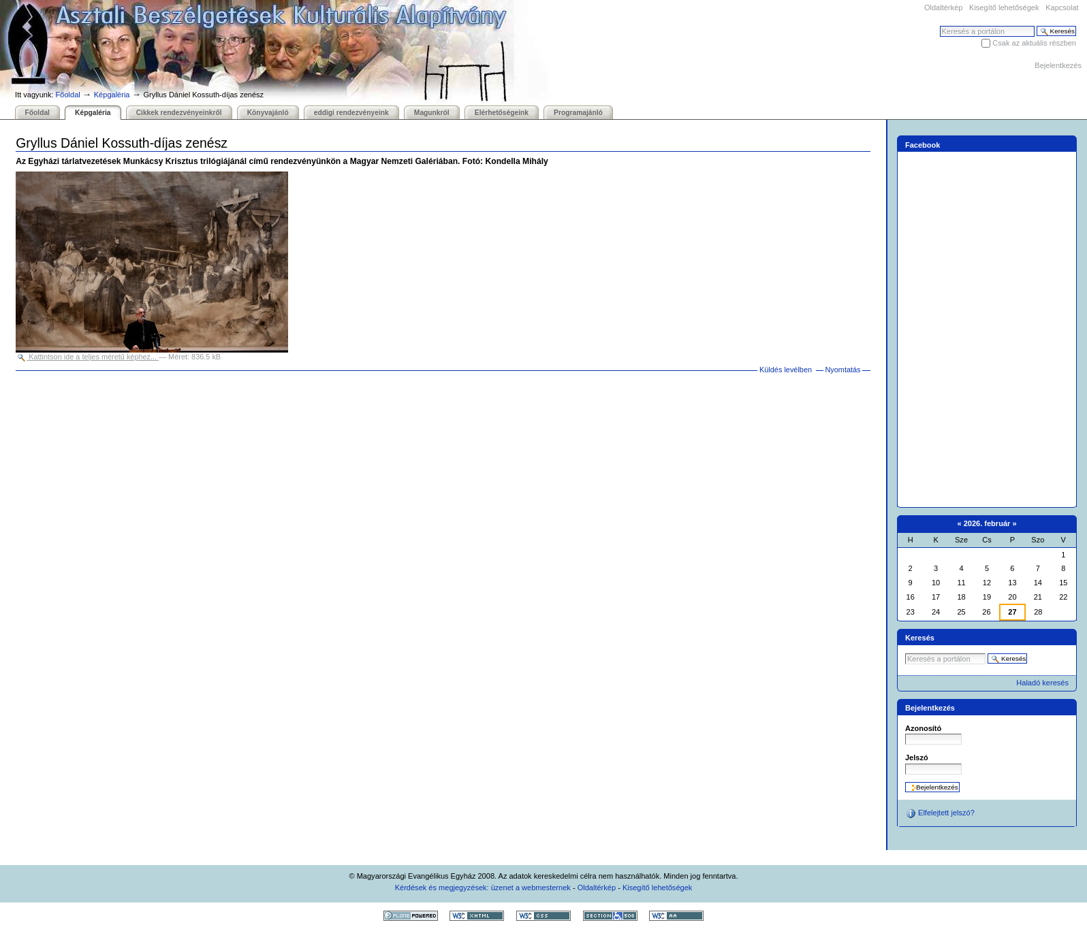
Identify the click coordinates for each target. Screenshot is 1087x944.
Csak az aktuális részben (1034, 43)
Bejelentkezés (1058, 65)
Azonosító (923, 728)
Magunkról (432, 112)
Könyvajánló (268, 112)
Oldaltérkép (943, 7)
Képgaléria (112, 95)
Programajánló (578, 112)
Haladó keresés (1042, 683)
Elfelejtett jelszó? (940, 813)
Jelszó (916, 757)
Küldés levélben (785, 369)
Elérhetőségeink (502, 112)
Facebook (923, 145)
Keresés (939, 25)
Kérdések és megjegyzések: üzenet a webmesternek (483, 887)
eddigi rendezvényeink (351, 112)
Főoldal (68, 95)
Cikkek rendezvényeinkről (179, 112)
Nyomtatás (842, 369)
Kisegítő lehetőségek (1004, 7)
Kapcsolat (1061, 7)
